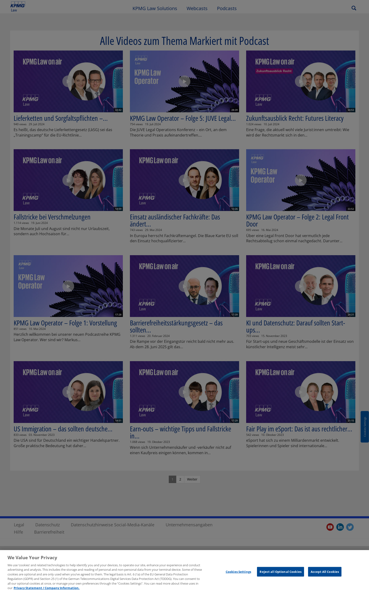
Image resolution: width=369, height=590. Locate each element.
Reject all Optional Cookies (280, 574)
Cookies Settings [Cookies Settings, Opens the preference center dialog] (238, 574)
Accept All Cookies (325, 574)
